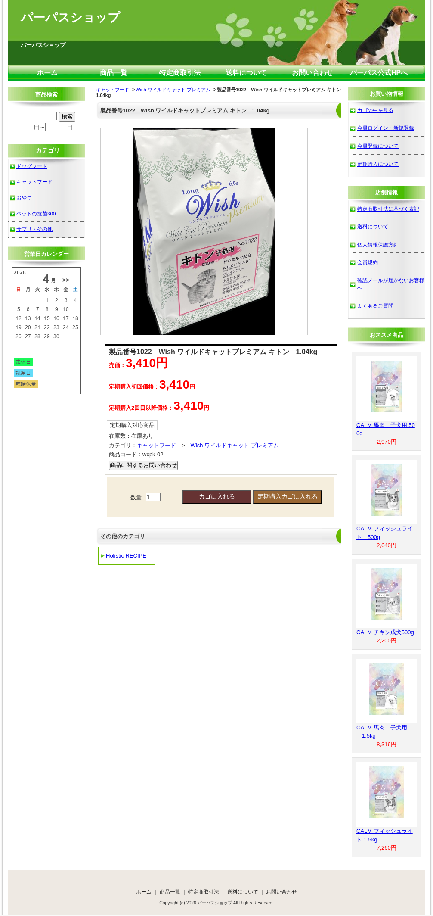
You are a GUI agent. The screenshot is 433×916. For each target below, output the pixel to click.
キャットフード (112, 89)
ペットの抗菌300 (36, 213)
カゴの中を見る (375, 110)
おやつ (24, 197)
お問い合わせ (312, 72)
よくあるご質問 (375, 305)
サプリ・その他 (34, 229)
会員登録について (378, 146)
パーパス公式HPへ (379, 72)
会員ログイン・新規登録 (385, 128)
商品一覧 (113, 72)
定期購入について (378, 164)
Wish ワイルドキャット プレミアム (173, 89)
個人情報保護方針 (378, 244)
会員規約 (367, 262)
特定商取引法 (180, 72)
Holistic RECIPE (126, 555)
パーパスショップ (70, 17)
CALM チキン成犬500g (385, 632)
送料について (246, 72)
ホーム (47, 72)
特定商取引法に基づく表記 (388, 209)
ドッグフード (31, 166)
